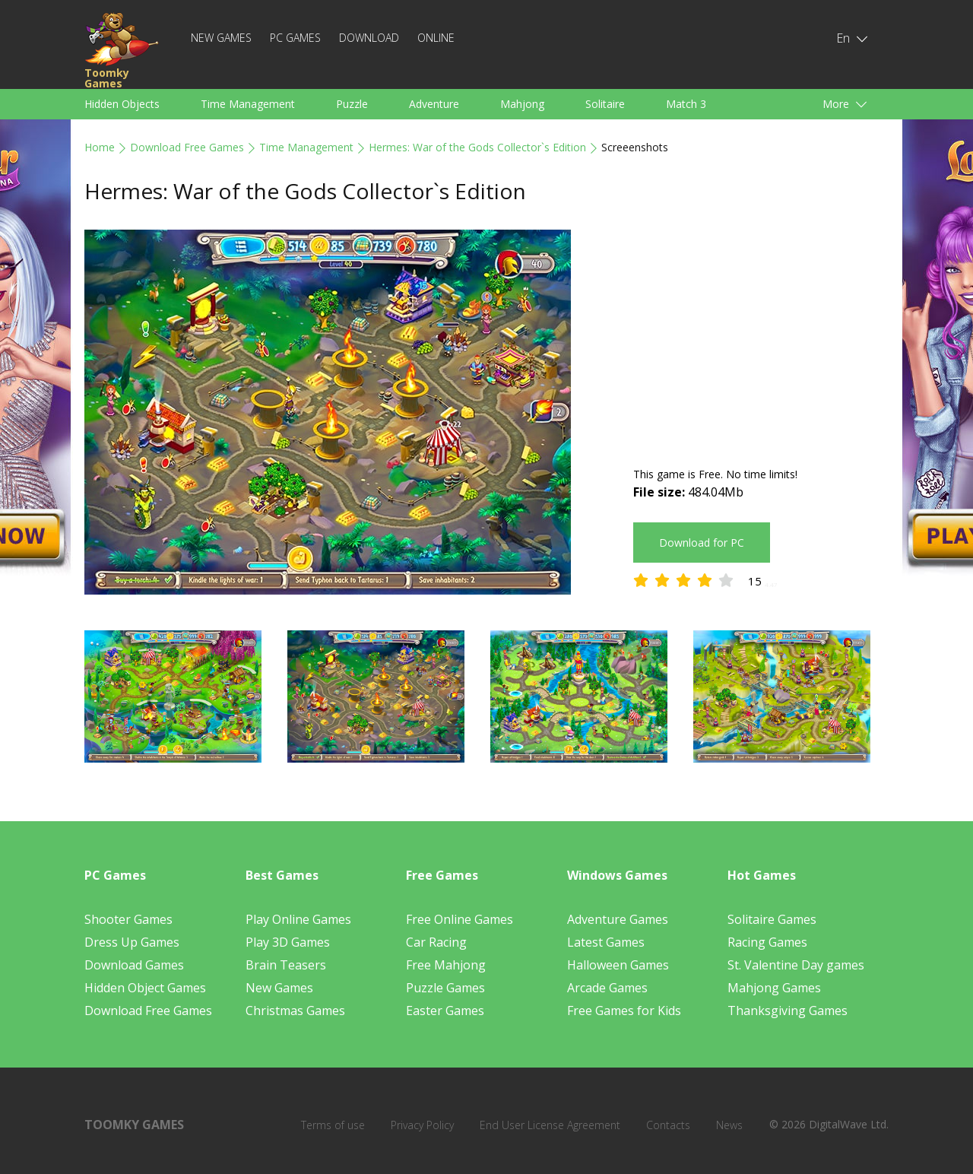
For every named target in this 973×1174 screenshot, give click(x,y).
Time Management (248, 104)
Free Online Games (459, 919)
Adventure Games (617, 919)
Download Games (134, 965)
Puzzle (352, 104)
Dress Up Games (131, 942)
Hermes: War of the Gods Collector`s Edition (477, 147)
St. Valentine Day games (795, 965)
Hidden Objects (122, 104)
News (729, 1125)
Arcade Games (607, 987)
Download (369, 37)
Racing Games (767, 942)
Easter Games (445, 1010)
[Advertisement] (761, 336)
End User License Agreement (550, 1125)
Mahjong (522, 104)
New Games (221, 37)
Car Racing (436, 942)
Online (436, 37)
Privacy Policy (422, 1125)
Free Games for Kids (624, 1010)
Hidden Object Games (145, 987)
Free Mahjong (446, 965)
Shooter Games (128, 919)
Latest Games (606, 942)
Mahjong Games (774, 987)
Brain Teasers (286, 965)
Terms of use (333, 1125)
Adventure (434, 104)
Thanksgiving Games (787, 1010)
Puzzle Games (445, 987)
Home (99, 147)
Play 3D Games (288, 942)
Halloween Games (618, 965)
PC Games (295, 37)
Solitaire (605, 104)
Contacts (668, 1125)
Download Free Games (187, 147)
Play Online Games (298, 919)
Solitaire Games (771, 919)
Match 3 (686, 104)
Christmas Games (295, 1010)
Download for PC (701, 542)
